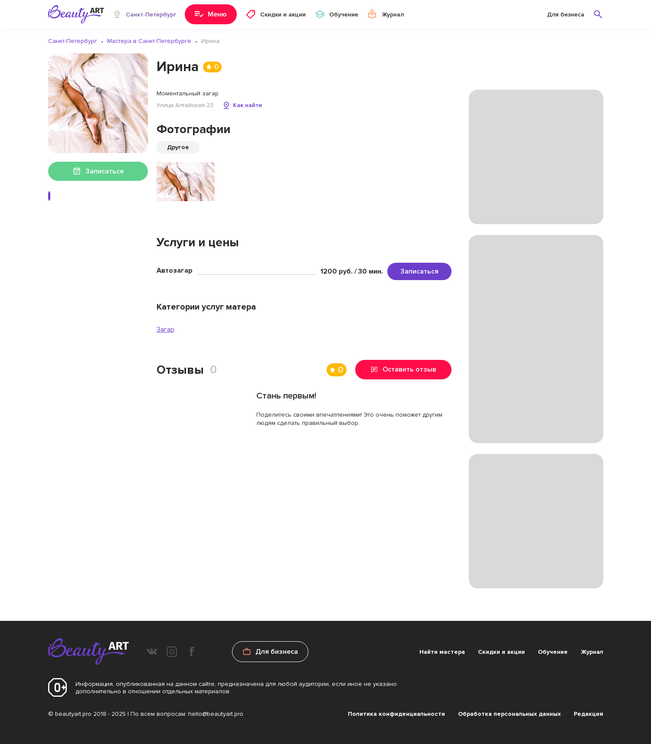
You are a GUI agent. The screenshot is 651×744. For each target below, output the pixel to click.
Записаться (419, 271)
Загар (165, 329)
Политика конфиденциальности (396, 714)
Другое (178, 147)
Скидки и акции (501, 652)
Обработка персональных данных (509, 714)
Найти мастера (442, 652)
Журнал (592, 652)
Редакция (588, 714)
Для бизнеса (565, 14)
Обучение (553, 652)
